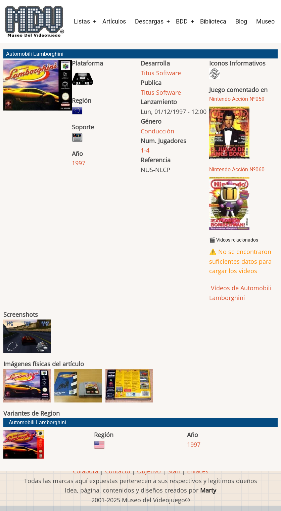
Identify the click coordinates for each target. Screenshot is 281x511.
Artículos (114, 21)
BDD (182, 21)
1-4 (145, 150)
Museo (265, 21)
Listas (82, 21)
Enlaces (197, 471)
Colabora (85, 471)
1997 (78, 163)
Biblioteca (213, 21)
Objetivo (149, 471)
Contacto (117, 471)
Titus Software (161, 73)
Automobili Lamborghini (37, 422)
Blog (241, 21)
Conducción (157, 131)
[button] (37, 88)
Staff (174, 471)
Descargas (149, 21)
